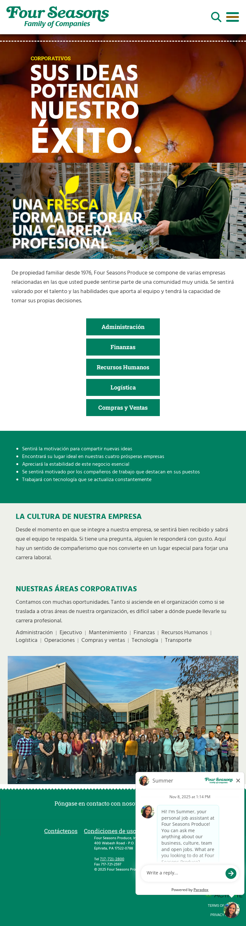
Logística (123, 387)
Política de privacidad (172, 831)
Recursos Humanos (123, 367)
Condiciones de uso (110, 831)
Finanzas (123, 347)
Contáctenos (61, 831)
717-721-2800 (112, 858)
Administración (123, 327)
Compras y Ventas (123, 407)
